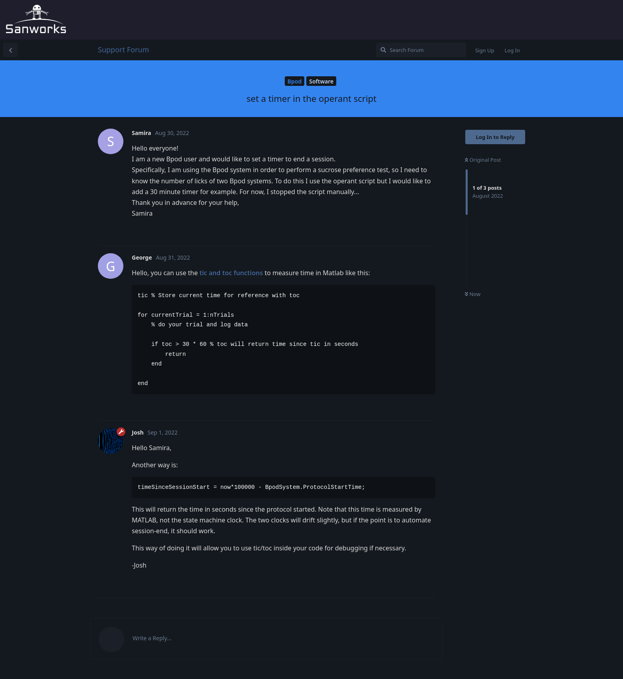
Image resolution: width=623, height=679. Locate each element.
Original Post (483, 159)
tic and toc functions (231, 272)
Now (472, 294)
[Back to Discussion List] (10, 50)
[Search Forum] (421, 50)
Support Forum (123, 49)
